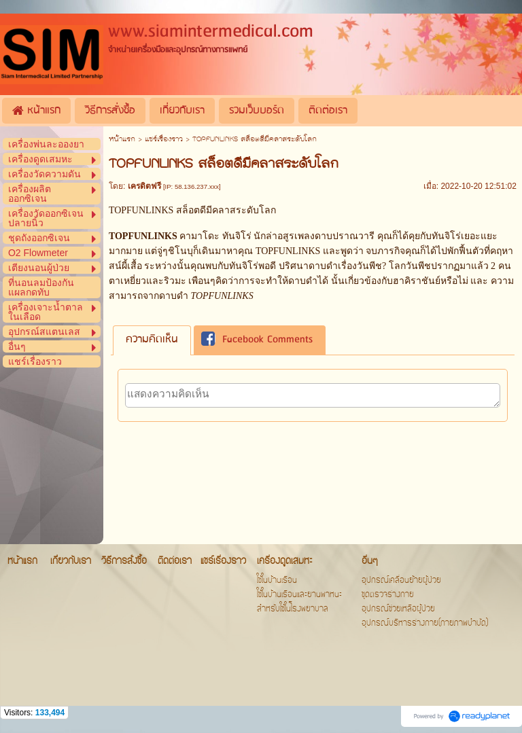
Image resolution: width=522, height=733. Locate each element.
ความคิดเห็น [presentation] (152, 339)
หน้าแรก (122, 139)
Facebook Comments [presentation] (257, 340)
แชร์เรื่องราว (164, 139)
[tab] (152, 340)
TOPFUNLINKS (289, 251)
